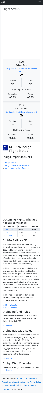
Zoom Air (33, 385)
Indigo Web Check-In (17, 363)
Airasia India (6, 382)
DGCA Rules (6, 389)
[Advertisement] (21, 33)
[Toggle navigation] (40, 2)
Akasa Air (15, 382)
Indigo (38, 382)
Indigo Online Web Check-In (17, 165)
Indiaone (5, 385)
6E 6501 (9, 235)
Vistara (26, 385)
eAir (3, 2)
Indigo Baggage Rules (17, 330)
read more (7, 325)
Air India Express (31, 379)
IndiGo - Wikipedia (11, 307)
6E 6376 (9, 229)
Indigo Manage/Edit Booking (17, 168)
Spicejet (19, 385)
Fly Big (32, 382)
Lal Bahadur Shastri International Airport (21, 112)
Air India (20, 379)
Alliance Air (25, 382)
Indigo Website (11, 162)
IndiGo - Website (10, 305)
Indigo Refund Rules (16, 312)
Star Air (12, 385)
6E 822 (9, 232)
